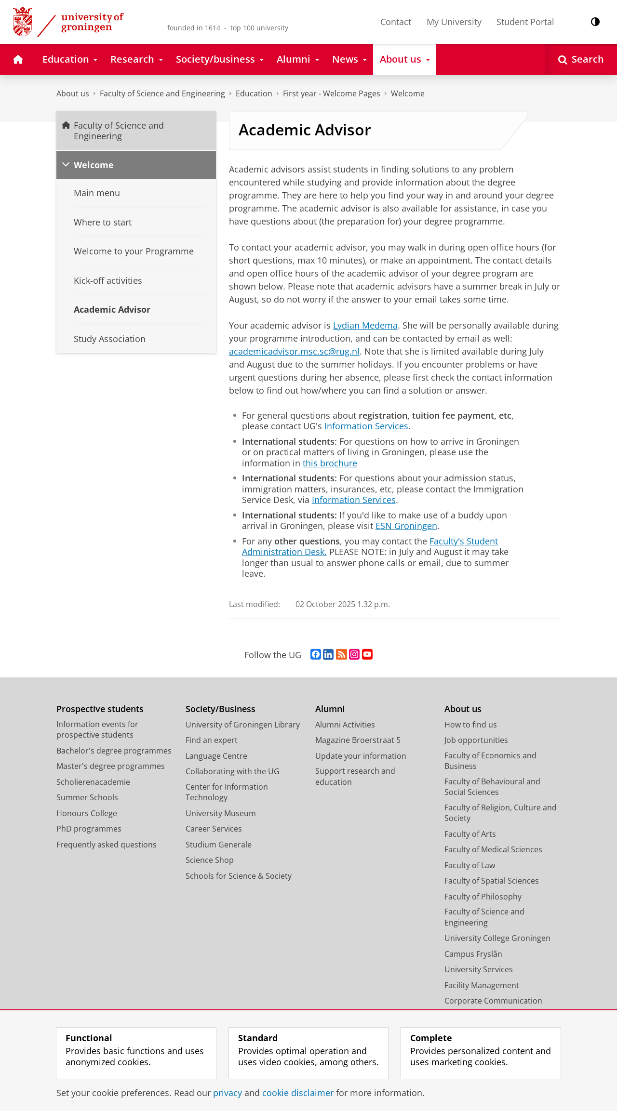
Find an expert (212, 740)
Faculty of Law (469, 865)
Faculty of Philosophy (483, 896)
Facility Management (481, 985)
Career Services (214, 828)
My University (454, 21)
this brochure (330, 463)
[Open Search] (581, 59)
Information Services (366, 426)
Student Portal (525, 21)
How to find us (470, 724)
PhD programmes (88, 828)
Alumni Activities (345, 724)
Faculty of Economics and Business (490, 761)
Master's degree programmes (110, 766)
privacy (227, 1092)
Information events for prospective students (97, 730)
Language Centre (216, 756)
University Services (478, 969)
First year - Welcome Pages (331, 93)
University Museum (221, 813)
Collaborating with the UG (233, 771)
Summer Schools (87, 797)
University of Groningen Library (243, 724)
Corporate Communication (493, 1000)
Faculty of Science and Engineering (162, 93)
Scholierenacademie (93, 782)
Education (254, 93)
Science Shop (210, 860)
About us (72, 93)
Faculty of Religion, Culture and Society (500, 813)
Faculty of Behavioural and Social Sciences (492, 787)
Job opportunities (476, 740)
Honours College (86, 813)
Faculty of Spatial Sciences (491, 880)
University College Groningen (497, 938)
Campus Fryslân (473, 954)
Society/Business (220, 708)
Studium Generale (219, 844)
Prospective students (100, 708)
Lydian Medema (365, 325)
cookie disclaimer (298, 1092)
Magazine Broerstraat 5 (358, 740)
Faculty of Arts (470, 834)
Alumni (330, 708)
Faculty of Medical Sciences (493, 849)
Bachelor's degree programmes (114, 750)
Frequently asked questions (106, 844)
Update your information (360, 756)
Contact (395, 21)
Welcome (408, 93)
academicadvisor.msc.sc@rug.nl (294, 351)
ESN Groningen (406, 525)
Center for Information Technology (227, 792)
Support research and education (355, 776)
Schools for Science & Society (239, 876)
